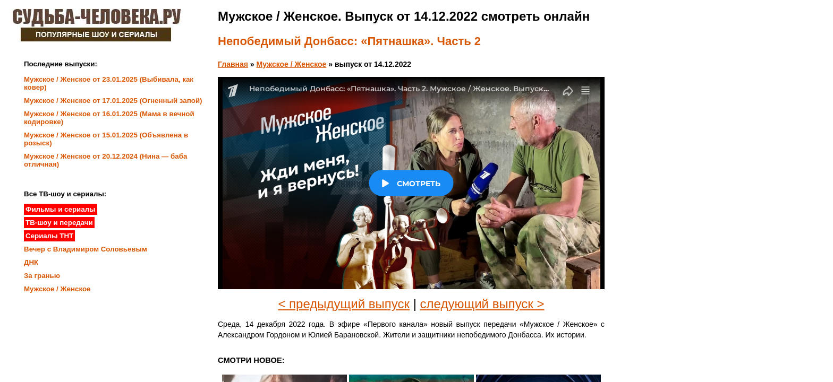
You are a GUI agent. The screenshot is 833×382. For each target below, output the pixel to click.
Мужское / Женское (292, 64)
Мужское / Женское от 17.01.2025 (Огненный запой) (113, 101)
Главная (233, 64)
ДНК (31, 262)
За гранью (42, 276)
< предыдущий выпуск (344, 304)
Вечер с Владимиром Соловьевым (85, 249)
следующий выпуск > (482, 304)
